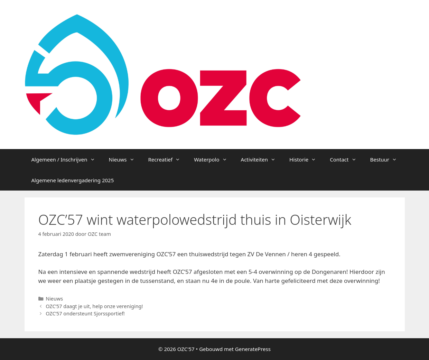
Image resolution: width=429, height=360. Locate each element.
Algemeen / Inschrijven (66, 159)
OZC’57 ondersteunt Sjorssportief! (85, 313)
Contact (346, 159)
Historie (306, 159)
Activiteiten (261, 159)
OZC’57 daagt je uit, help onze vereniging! (94, 306)
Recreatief (167, 159)
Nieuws (125, 159)
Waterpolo (214, 159)
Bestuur (387, 159)
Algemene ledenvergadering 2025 (72, 180)
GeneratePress (253, 348)
